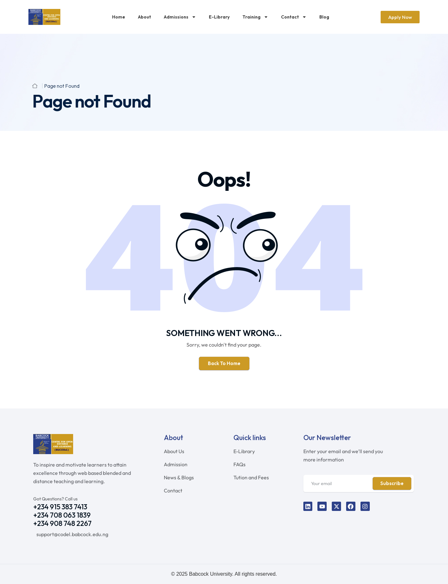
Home (118, 17)
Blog (324, 17)
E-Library (219, 17)
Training (255, 16)
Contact (294, 16)
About (144, 17)
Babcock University (210, 574)
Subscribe (392, 483)
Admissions (180, 16)
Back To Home (224, 363)
